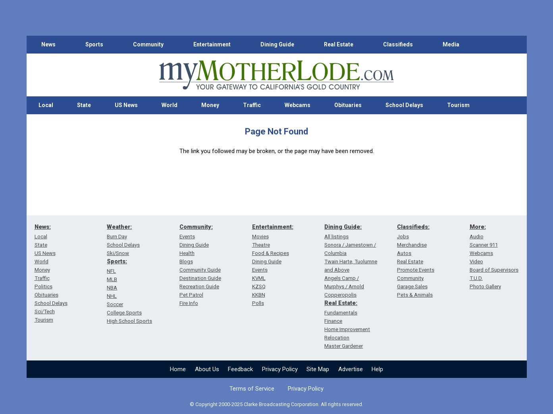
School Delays (404, 105)
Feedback (240, 369)
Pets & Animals (415, 295)
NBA (112, 288)
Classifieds (398, 44)
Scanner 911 (484, 245)
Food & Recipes (270, 253)
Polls (258, 303)
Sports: (117, 261)
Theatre (261, 245)
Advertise (350, 369)
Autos (404, 253)
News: (43, 226)
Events (187, 237)
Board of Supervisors (494, 270)
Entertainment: (272, 226)
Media (451, 44)
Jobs (403, 237)
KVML (259, 278)
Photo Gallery (485, 286)
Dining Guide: (343, 226)
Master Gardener (343, 346)
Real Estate (338, 44)
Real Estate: (340, 303)
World (169, 105)
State (84, 105)
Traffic (252, 105)
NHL (112, 296)
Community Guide (200, 270)
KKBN (258, 295)
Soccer (115, 304)
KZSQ (259, 286)
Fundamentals (340, 313)
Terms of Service (251, 388)
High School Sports (129, 321)
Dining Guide (277, 44)
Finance (333, 321)
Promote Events (415, 270)
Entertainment (212, 44)
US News (126, 105)
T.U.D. (476, 278)
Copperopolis (340, 295)
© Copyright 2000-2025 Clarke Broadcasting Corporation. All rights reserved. (276, 404)
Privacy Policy (280, 369)
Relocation (336, 338)
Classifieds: (413, 226)
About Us (207, 369)
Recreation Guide (199, 286)
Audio (477, 237)
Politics (43, 286)
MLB (112, 279)
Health (187, 253)
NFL (111, 271)
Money (210, 105)
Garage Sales (412, 286)
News (48, 44)
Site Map (317, 369)
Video (476, 261)
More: (478, 226)
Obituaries (348, 105)
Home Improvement (347, 329)
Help (377, 369)
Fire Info (188, 303)
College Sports (124, 313)
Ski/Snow (118, 253)
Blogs (186, 261)
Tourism (458, 105)
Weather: (119, 226)
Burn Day (117, 237)
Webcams (297, 105)
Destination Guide (200, 278)
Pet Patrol (191, 295)
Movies (260, 237)
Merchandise (412, 245)
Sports (94, 44)
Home (178, 369)
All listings (336, 237)
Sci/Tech (45, 311)
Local (46, 105)
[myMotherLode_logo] (276, 75)
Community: (196, 226)
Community (148, 44)
